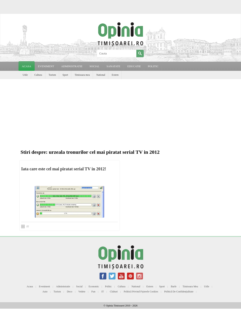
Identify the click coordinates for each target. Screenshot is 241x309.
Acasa (26, 66)
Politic (108, 286)
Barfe (174, 286)
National (100, 74)
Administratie (63, 286)
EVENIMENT (46, 66)
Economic (94, 286)
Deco (69, 291)
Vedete (81, 291)
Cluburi (114, 291)
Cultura (38, 74)
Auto (44, 291)
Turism (52, 74)
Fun (93, 291)
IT (28, 226)
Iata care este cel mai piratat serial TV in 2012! (63, 169)
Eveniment (44, 286)
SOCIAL (95, 66)
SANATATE (113, 66)
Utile (25, 74)
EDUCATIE (134, 66)
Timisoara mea (82, 74)
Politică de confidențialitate (178, 291)
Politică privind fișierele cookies (141, 291)
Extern (115, 74)
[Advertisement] (120, 111)
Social (79, 286)
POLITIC (153, 66)
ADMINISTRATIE (71, 66)
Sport (65, 74)
